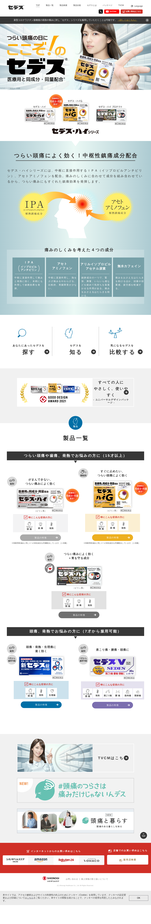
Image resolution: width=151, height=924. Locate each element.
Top (143, 855)
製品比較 (77, 5)
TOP (38, 5)
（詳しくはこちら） (127, 20)
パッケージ (107, 5)
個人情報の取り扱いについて (94, 898)
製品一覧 (50, 5)
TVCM (121, 5)
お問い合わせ (72, 898)
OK (138, 917)
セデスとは (92, 5)
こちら (30, 917)
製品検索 (63, 5)
